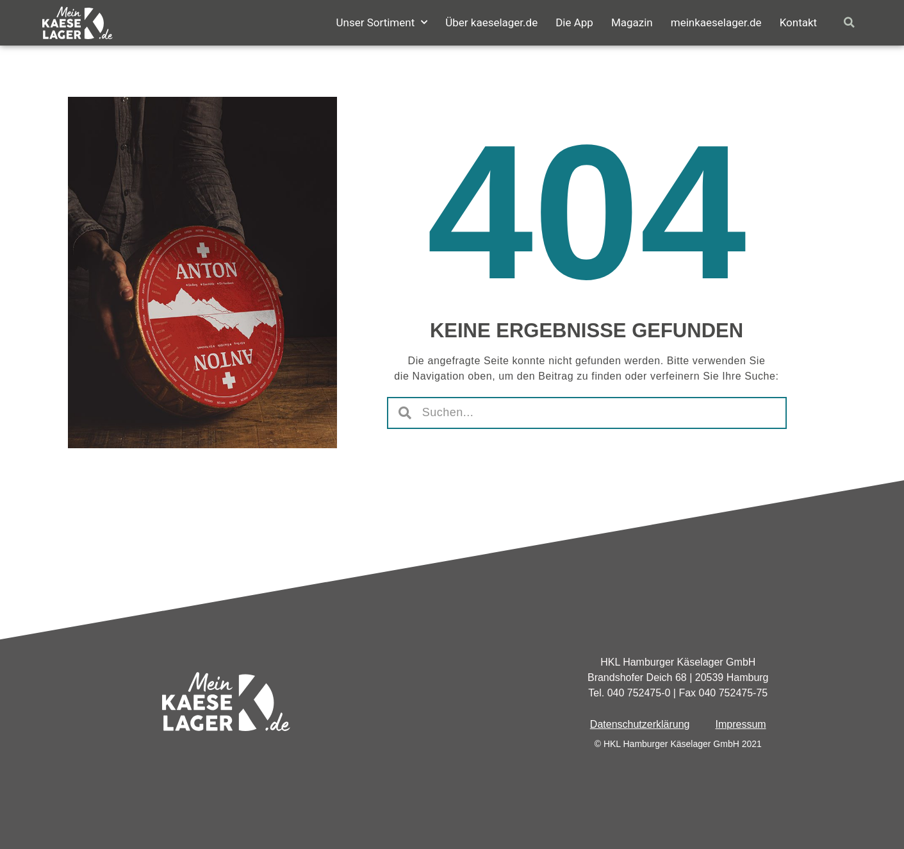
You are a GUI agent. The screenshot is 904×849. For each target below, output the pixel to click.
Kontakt (799, 22)
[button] (849, 22)
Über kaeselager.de (491, 22)
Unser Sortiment (381, 22)
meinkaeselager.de (716, 22)
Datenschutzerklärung (640, 724)
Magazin (632, 22)
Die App (574, 22)
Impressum (741, 724)
